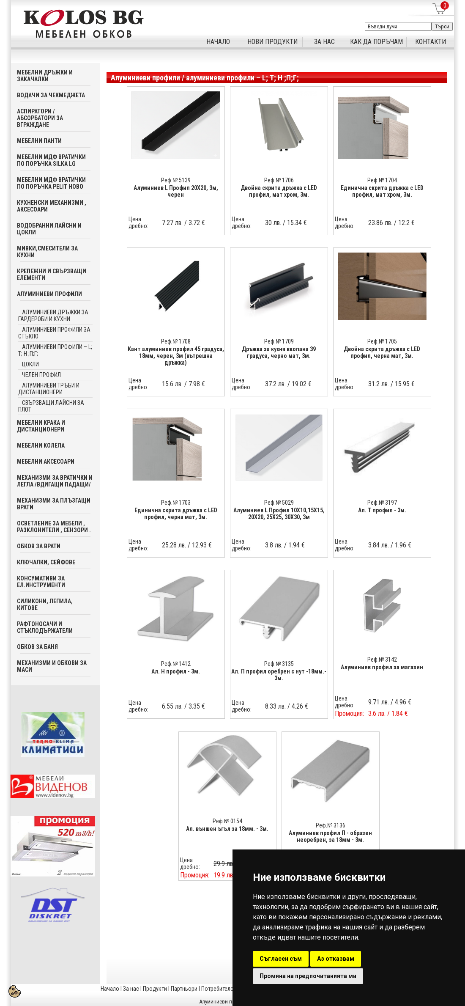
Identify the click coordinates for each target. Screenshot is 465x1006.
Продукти (155, 988)
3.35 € (197, 706)
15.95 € (405, 384)
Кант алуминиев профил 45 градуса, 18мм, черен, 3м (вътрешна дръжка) (176, 356)
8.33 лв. (275, 706)
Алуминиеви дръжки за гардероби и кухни (53, 315)
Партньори (184, 988)
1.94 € (296, 545)
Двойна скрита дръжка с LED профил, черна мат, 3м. (382, 352)
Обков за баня (37, 646)
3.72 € (197, 223)
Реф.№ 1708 (176, 341)
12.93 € (202, 545)
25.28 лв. (174, 545)
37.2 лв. (275, 384)
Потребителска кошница (232, 988)
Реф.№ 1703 (176, 502)
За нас (131, 988)
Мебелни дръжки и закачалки (45, 75)
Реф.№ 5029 (279, 502)
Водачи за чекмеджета (51, 95)
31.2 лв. (378, 384)
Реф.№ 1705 (382, 341)
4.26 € (300, 706)
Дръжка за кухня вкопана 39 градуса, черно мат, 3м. (279, 352)
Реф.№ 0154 (227, 821)
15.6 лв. (172, 384)
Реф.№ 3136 (330, 825)
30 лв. (273, 223)
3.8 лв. (273, 545)
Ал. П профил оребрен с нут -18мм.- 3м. (278, 675)
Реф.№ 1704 (382, 180)
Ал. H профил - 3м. (175, 671)
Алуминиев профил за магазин (382, 667)
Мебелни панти (39, 140)
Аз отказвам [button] (335, 958)
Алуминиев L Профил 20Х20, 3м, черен (176, 191)
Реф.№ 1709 (279, 341)
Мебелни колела (41, 445)
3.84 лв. (378, 545)
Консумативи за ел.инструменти (41, 581)
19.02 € (302, 384)
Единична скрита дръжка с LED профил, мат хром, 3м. (382, 191)
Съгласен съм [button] (281, 958)
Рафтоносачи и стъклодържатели (45, 627)
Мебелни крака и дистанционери (41, 426)
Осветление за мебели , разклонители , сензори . (54, 526)
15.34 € (297, 223)
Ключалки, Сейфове (46, 562)
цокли (30, 364)
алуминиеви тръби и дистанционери (48, 389)
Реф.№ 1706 (279, 180)
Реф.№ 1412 (176, 663)
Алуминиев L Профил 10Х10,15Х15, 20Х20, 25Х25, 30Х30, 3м (279, 513)
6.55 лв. (172, 706)
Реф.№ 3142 (382, 659)
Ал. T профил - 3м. (382, 510)
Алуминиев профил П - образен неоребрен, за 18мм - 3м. (330, 836)
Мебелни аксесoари (45, 461)
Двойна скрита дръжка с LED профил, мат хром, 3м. (279, 191)
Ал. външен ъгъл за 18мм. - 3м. (227, 828)
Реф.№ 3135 (279, 663)
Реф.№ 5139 (176, 180)
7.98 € (197, 384)
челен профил (41, 374)
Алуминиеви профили (49, 294)
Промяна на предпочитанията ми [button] (308, 976)
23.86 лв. (380, 223)
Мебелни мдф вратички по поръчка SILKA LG (51, 160)
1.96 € (403, 545)
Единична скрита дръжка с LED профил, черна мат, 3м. (175, 513)
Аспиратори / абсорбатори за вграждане (40, 118)
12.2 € (406, 223)
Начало (110, 988)
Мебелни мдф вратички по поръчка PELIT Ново (51, 183)
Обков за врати (38, 546)
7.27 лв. (172, 223)
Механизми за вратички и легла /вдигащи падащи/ (55, 481)
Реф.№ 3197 (382, 502)
